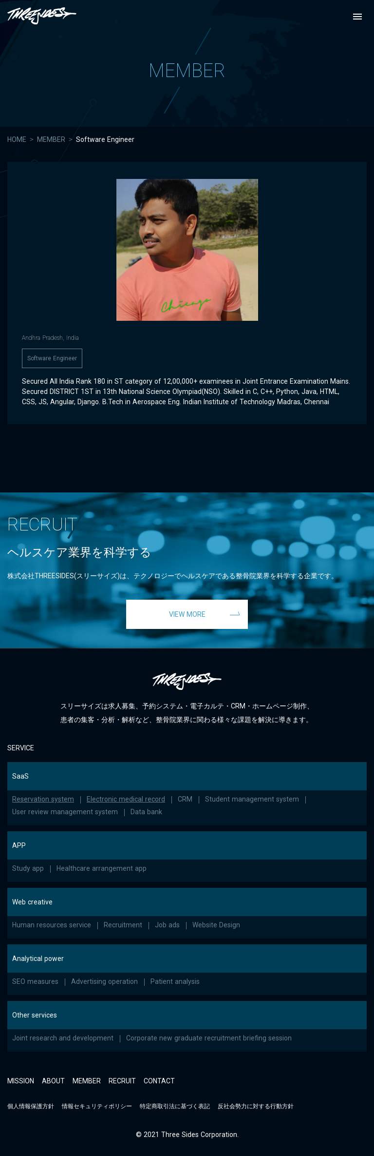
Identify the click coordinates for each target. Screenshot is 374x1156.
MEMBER (51, 139)
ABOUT (53, 1081)
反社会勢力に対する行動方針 (256, 1106)
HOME (16, 139)
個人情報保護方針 (30, 1106)
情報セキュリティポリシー (97, 1106)
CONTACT (159, 1081)
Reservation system (43, 799)
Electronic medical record (126, 799)
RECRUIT (122, 1081)
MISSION (20, 1081)
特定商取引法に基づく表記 (175, 1106)
